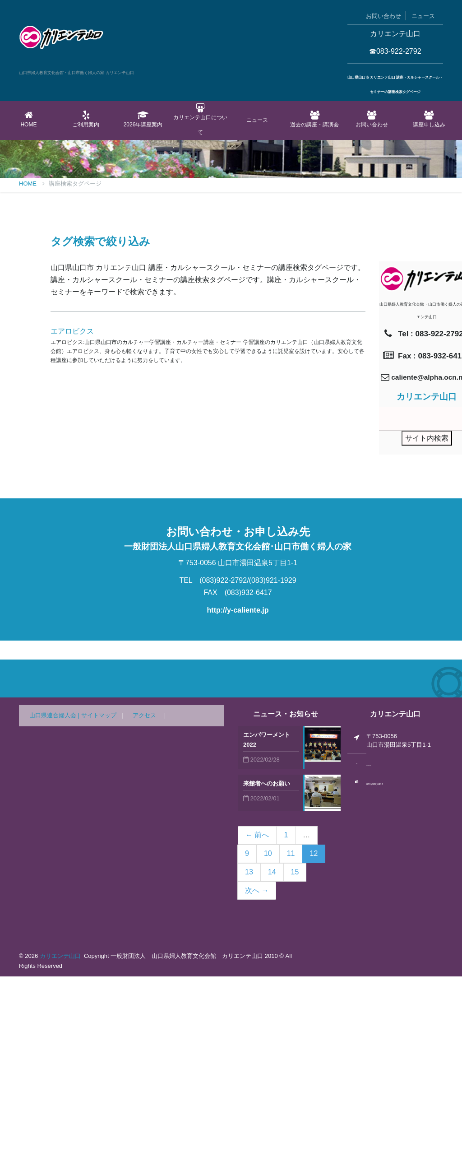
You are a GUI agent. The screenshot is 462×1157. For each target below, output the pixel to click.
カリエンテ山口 (60, 1136)
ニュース (423, 16)
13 (249, 1052)
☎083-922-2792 (395, 51)
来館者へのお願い (266, 964)
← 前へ (257, 1015)
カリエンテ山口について (200, 119)
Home (28, 119)
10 (268, 1034)
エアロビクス (72, 512)
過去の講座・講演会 (314, 119)
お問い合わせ (383, 16)
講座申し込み (428, 119)
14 (272, 1052)
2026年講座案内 (143, 119)
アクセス (144, 895)
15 (295, 1052)
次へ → (256, 1071)
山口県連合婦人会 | (55, 895)
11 (291, 1034)
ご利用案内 (86, 119)
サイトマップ (98, 895)
